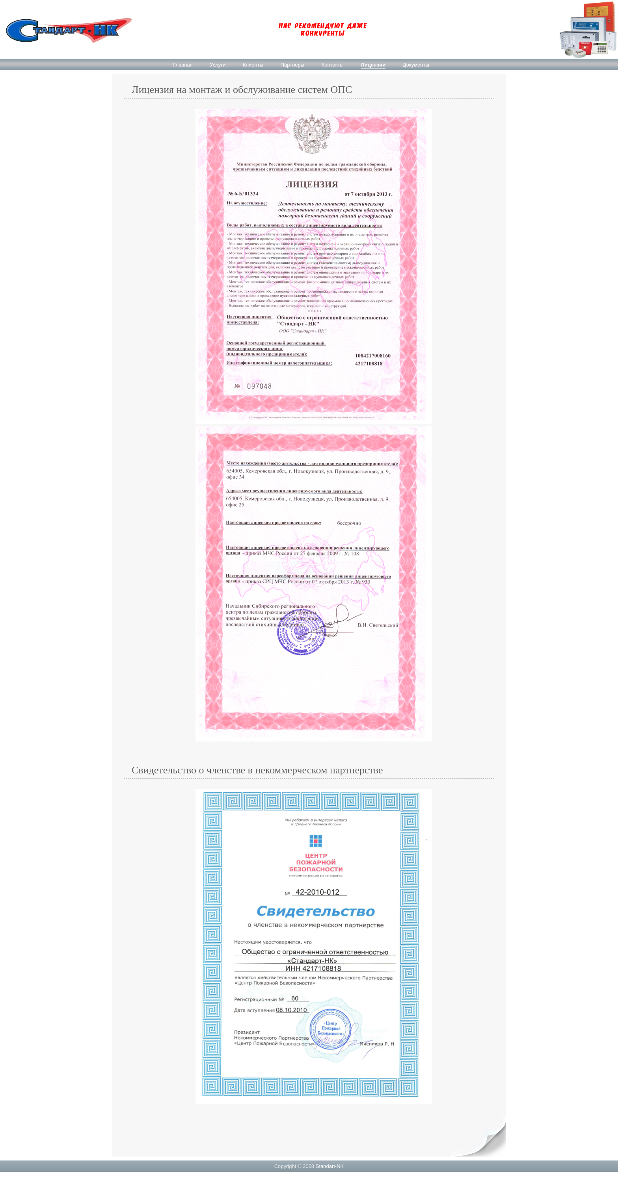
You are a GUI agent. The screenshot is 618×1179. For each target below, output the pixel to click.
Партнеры (292, 65)
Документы (416, 65)
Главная (182, 65)
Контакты (333, 65)
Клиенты (253, 65)
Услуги (217, 65)
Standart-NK (330, 1166)
